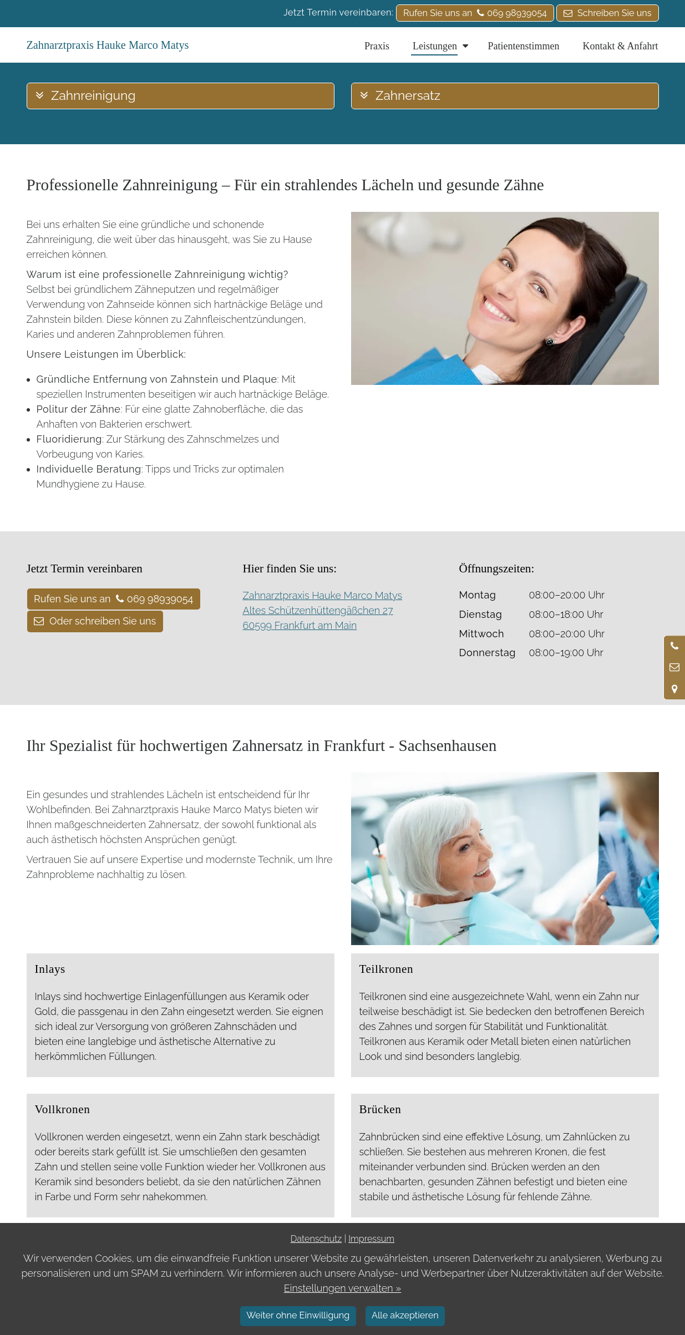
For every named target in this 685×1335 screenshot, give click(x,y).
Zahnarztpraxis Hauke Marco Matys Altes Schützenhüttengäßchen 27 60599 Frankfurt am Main (323, 610)
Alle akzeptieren (405, 1315)
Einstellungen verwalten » (343, 1288)
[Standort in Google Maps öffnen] (674, 688)
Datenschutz (316, 1239)
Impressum (371, 1239)
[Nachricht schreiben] (674, 667)
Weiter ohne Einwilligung (297, 1315)
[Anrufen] (674, 646)
